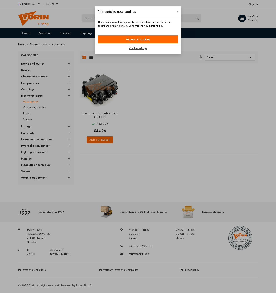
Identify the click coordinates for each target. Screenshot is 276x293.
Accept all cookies (138, 39)
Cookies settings (138, 48)
